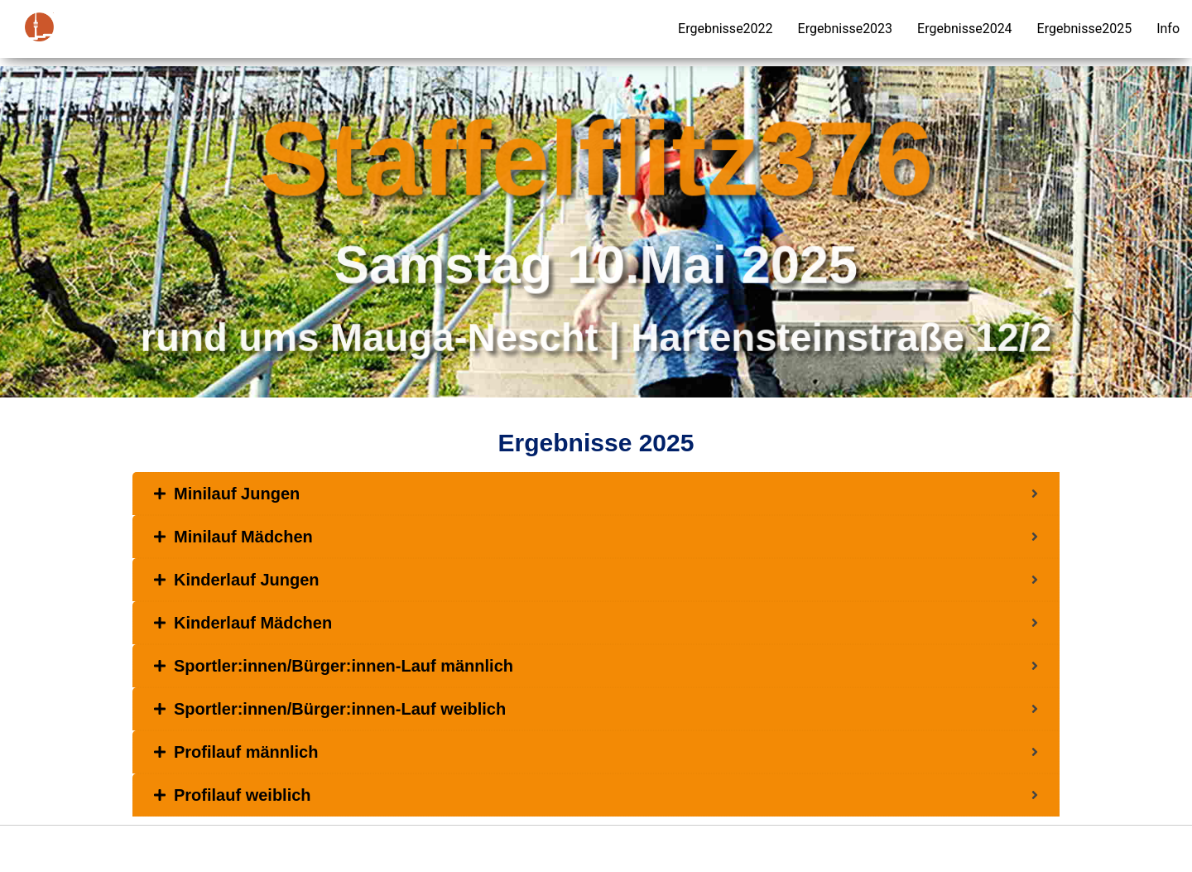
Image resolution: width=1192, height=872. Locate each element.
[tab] (596, 493)
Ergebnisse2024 (964, 28)
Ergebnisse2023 (845, 28)
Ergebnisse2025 (1084, 28)
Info (1168, 28)
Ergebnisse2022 (725, 28)
